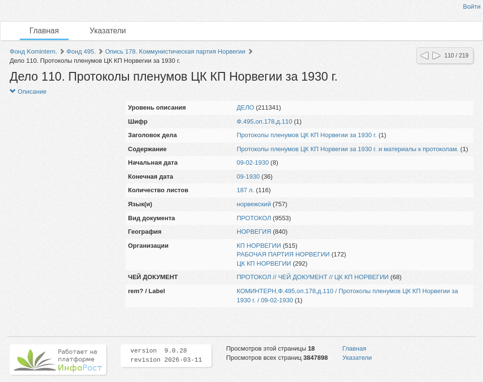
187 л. (246, 190)
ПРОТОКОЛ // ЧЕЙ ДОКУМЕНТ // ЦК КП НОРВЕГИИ (313, 277)
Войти (472, 6)
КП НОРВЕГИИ (259, 245)
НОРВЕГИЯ (254, 231)
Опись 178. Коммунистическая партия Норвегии (175, 51)
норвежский (254, 204)
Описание (28, 91)
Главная (44, 31)
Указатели (108, 31)
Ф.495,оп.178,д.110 (264, 121)
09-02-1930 (253, 162)
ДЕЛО (245, 107)
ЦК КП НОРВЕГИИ (264, 263)
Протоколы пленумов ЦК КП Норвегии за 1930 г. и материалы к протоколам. (347, 149)
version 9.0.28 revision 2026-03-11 (166, 355)
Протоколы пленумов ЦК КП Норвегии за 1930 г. (307, 135)
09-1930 (248, 176)
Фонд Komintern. (33, 51)
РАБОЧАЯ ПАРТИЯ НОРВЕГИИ (283, 254)
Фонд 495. (81, 51)
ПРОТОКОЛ (254, 218)
